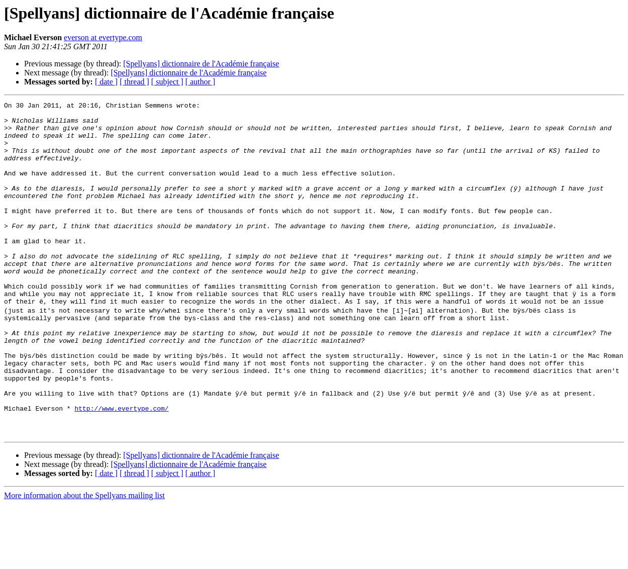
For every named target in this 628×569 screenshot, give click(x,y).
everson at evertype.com (103, 37)
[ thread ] (134, 81)
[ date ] (106, 81)
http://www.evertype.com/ (121, 468)
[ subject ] (167, 81)
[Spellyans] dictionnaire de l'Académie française (201, 63)
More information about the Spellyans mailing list (84, 560)
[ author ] (200, 81)
